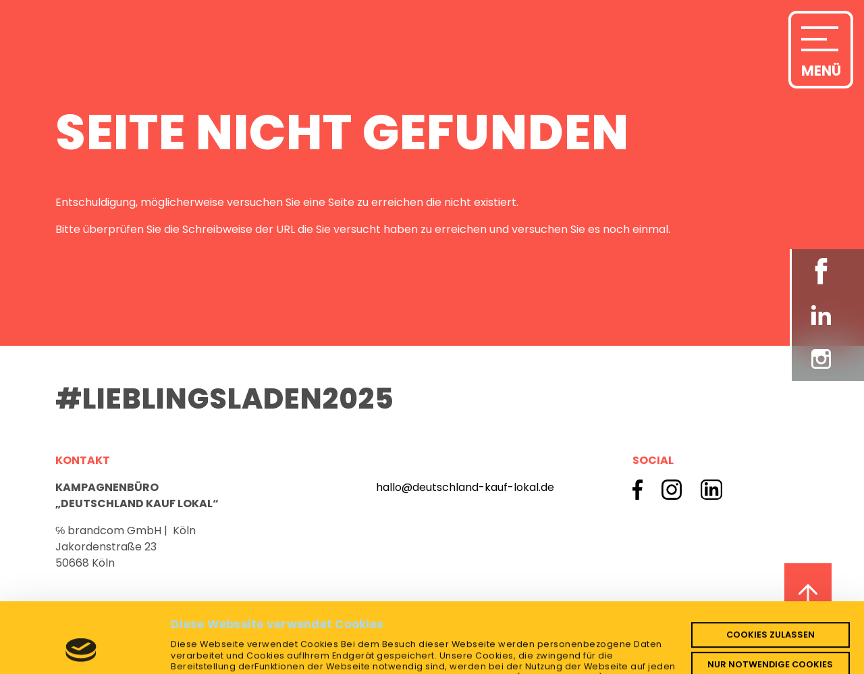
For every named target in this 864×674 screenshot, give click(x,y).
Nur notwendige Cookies (770, 598)
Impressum (609, 634)
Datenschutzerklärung (512, 634)
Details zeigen (209, 653)
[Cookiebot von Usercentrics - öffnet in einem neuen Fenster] (81, 654)
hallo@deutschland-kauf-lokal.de (465, 487)
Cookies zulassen (770, 568)
